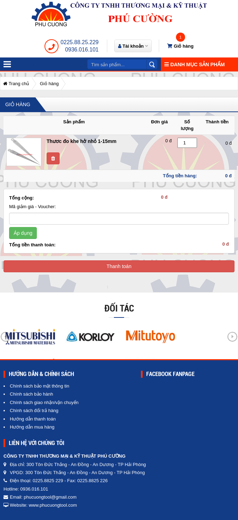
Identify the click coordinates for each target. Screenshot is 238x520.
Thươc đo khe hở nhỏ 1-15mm (81, 141)
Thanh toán (119, 266)
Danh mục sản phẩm (194, 64)
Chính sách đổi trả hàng (34, 410)
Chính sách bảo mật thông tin (39, 386)
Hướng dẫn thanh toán (33, 419)
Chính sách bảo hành (31, 394)
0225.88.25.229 (79, 42)
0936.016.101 (81, 50)
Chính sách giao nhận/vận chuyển (44, 402)
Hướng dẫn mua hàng (32, 427)
